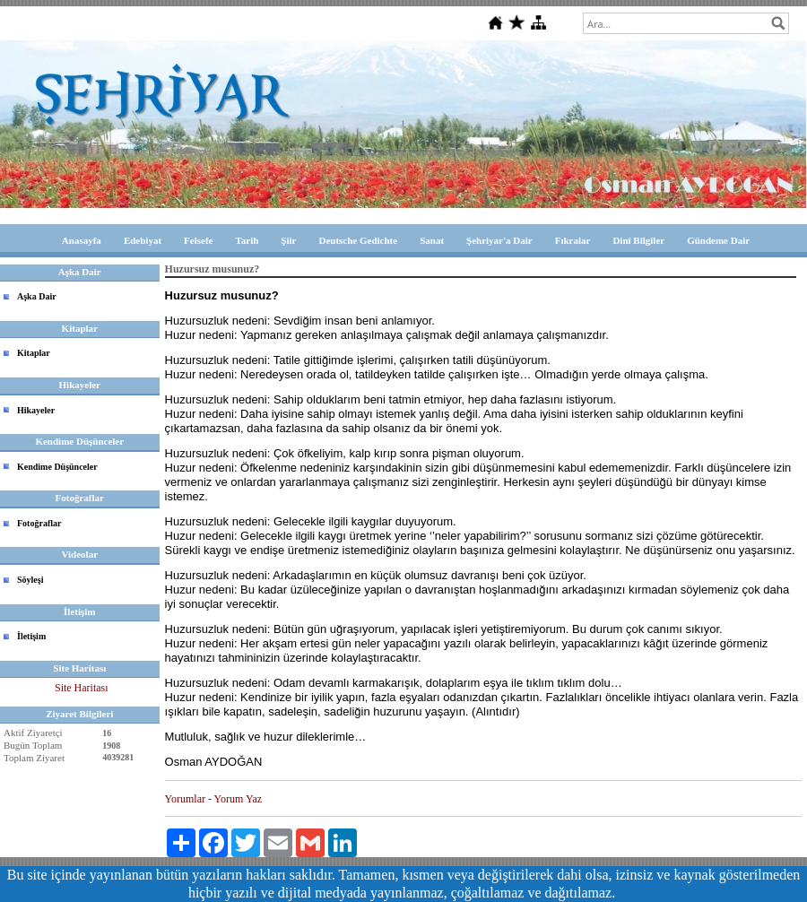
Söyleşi (30, 580)
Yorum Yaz (238, 799)
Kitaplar (33, 353)
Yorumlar (185, 799)
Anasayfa (81, 240)
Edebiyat (142, 240)
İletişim (31, 636)
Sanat (432, 240)
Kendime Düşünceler (57, 467)
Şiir (288, 240)
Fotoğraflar (39, 523)
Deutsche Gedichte (357, 240)
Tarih (246, 240)
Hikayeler (36, 410)
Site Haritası (81, 687)
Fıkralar (573, 240)
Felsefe (198, 240)
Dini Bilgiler (638, 240)
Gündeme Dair (718, 240)
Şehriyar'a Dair (499, 240)
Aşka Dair (36, 296)
